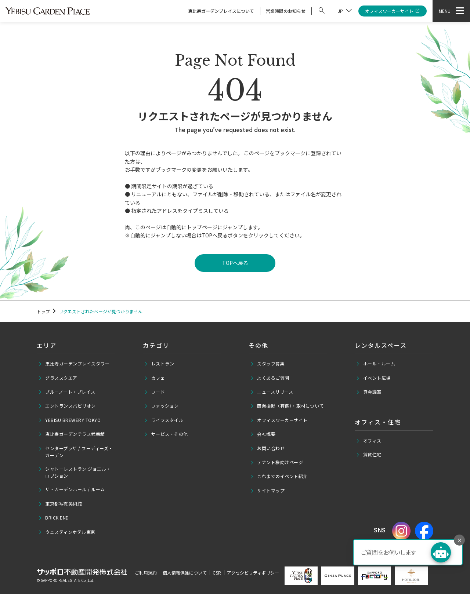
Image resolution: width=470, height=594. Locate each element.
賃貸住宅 (369, 454)
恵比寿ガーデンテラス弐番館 (71, 434)
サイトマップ (267, 490)
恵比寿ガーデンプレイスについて (221, 11)
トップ (43, 311)
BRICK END (53, 517)
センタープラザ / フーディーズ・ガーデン (75, 451)
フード (154, 392)
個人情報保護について (185, 572)
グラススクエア (57, 378)
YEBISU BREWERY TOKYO (69, 420)
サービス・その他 (166, 434)
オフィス (369, 440)
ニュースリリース (271, 392)
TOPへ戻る (235, 262)
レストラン (159, 363)
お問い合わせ (267, 448)
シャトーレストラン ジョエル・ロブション (74, 472)
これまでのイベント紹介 (279, 476)
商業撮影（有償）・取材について (287, 405)
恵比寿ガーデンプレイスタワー (74, 363)
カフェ (154, 378)
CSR (217, 572)
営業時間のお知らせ (286, 11)
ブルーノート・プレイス (66, 392)
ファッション (161, 405)
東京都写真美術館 (60, 503)
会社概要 (263, 434)
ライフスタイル (163, 420)
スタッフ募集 (267, 363)
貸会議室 (369, 392)
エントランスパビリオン (67, 405)
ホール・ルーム (375, 363)
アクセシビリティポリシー (253, 572)
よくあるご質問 (269, 378)
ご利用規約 (146, 572)
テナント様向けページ (276, 462)
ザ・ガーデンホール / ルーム (71, 489)
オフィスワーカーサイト (392, 11)
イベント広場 (373, 378)
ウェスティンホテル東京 (66, 532)
